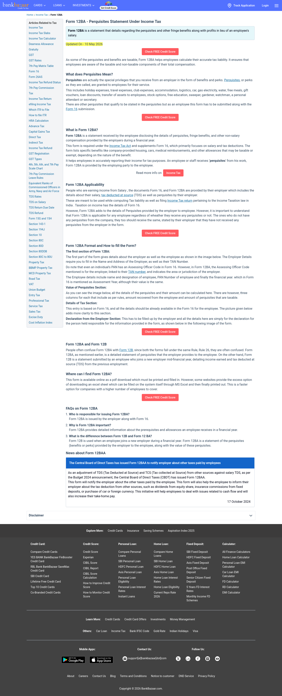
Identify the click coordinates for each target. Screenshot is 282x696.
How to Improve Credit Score (96, 585)
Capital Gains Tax (39, 131)
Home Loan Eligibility (166, 587)
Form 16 (34, 71)
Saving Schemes (153, 530)
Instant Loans (126, 596)
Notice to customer (162, 676)
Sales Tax (34, 311)
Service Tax (36, 306)
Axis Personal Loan (130, 572)
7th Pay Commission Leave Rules (41, 175)
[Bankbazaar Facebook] (198, 658)
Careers (83, 676)
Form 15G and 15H (40, 218)
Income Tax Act (120, 146)
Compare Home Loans (163, 553)
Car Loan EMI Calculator (230, 574)
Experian (88, 557)
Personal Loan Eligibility (127, 579)
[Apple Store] (101, 659)
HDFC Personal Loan (131, 566)
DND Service (186, 676)
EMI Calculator (231, 592)
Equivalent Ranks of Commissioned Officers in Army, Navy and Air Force (44, 187)
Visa (195, 631)
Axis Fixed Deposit (197, 562)
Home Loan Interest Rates (166, 579)
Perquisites (232, 80)
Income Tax (42, 14)
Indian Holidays (179, 631)
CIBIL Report (90, 568)
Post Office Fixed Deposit (196, 570)
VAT (31, 284)
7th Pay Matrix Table (41, 65)
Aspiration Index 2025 (181, 530)
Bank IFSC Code (139, 631)
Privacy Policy (206, 676)
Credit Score (90, 551)
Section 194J (37, 229)
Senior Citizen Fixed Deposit (198, 579)
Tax (31, 93)
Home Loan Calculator (235, 557)
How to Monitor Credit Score (96, 594)
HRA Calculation (39, 120)
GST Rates (35, 60)
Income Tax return (179, 200)
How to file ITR (38, 115)
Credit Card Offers (135, 619)
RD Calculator (230, 587)
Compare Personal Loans (129, 553)
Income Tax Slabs (39, 33)
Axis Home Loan (164, 572)
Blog (113, 676)
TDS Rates (35, 196)
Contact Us (99, 676)
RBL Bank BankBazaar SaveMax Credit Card (50, 568)
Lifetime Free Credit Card (46, 581)
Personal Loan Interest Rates (132, 589)
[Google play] (73, 659)
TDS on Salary (37, 202)
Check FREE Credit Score (160, 51)
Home (30, 14)
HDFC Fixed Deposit (198, 557)
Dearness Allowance (41, 44)
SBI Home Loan (163, 561)
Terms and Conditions (133, 676)
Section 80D (36, 245)
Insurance (133, 530)
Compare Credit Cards (44, 551)
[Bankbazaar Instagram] (208, 658)
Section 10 (35, 234)
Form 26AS (35, 76)
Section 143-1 (37, 224)
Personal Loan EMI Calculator (233, 564)
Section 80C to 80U (40, 256)
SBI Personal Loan (129, 561)
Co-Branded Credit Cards (46, 592)
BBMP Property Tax (40, 267)
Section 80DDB (38, 251)
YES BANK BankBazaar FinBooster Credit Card (51, 559)
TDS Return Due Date (41, 207)
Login (265, 5)
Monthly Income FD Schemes (198, 598)
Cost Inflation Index (40, 322)
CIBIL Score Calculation (90, 575)
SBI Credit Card (40, 576)
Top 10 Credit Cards (43, 587)
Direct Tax (35, 137)
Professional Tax (39, 300)
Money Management (182, 619)
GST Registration (39, 153)
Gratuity (33, 49)
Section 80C (36, 240)
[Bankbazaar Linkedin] (188, 658)
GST (31, 55)
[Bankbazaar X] (178, 658)
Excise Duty (36, 317)
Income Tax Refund (40, 148)
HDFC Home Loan (165, 566)
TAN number (137, 272)
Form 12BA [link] (56, 14)
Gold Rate (159, 631)
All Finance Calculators (236, 551)
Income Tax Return (40, 98)
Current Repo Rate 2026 (165, 594)
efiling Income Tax (40, 104)
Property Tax (36, 262)
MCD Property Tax (40, 273)
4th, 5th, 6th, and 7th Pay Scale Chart (44, 166)
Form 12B (126, 350)
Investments (158, 619)
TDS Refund (36, 213)
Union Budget (37, 289)
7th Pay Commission (41, 87)
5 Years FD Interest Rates (198, 589)
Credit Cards (115, 530)
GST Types (35, 159)
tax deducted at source (117, 195)
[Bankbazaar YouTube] (218, 658)
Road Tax (34, 278)
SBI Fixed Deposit (197, 551)
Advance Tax (36, 126)
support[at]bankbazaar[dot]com (144, 658)
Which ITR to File (39, 109)
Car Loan (101, 631)
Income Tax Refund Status (45, 82)
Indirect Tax (36, 142)
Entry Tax (34, 295)
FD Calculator (230, 581)
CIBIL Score (90, 562)
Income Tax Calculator (42, 38)
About (70, 676)
